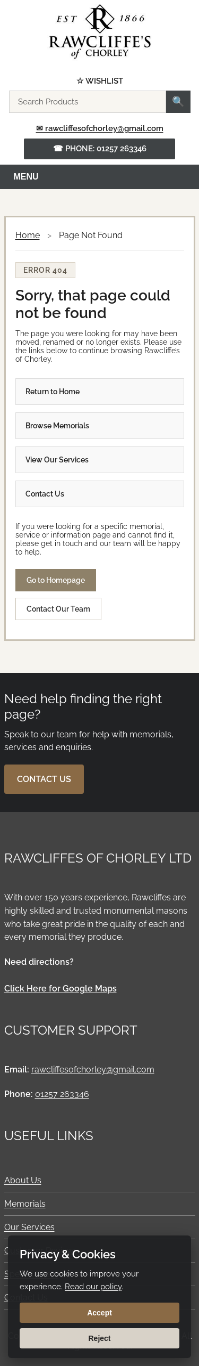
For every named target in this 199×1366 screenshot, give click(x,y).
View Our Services (57, 460)
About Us (22, 1180)
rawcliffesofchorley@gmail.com (92, 1069)
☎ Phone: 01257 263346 (99, 148)
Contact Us (44, 494)
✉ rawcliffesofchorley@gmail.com (99, 128)
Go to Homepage (56, 580)
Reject (99, 1338)
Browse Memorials (57, 425)
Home (27, 235)
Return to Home (52, 391)
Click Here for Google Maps (60, 988)
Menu (26, 176)
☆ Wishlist (99, 81)
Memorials (25, 1204)
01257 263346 (62, 1094)
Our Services (29, 1227)
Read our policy (93, 1286)
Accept (99, 1312)
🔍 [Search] (178, 101)
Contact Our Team (58, 609)
